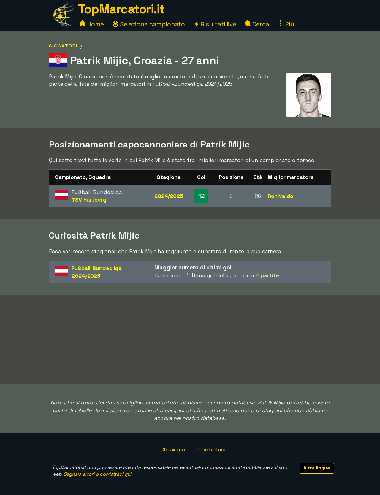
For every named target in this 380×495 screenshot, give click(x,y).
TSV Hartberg (89, 199)
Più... (288, 24)
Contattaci (211, 449)
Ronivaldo (280, 196)
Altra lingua (316, 468)
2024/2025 (168, 196)
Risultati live (215, 24)
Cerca (257, 24)
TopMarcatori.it (121, 9)
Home (92, 24)
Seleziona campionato (149, 24)
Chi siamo (173, 449)
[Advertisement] (190, 339)
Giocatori (63, 46)
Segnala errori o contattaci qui (98, 474)
